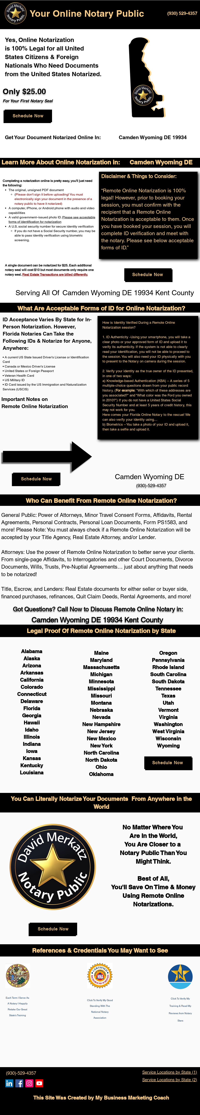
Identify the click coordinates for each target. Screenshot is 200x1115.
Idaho (31, 730)
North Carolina (101, 753)
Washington (168, 724)
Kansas (32, 758)
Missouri (101, 696)
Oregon (168, 653)
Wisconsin (168, 738)
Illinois (32, 737)
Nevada (101, 717)
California (31, 680)
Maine (101, 653)
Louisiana (31, 772)
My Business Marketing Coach (132, 1098)
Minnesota (101, 681)
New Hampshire (101, 724)
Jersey (107, 731)
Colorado (32, 687)
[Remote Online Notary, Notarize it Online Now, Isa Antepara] (9, 1083)
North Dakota (101, 760)
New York (101, 746)
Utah (168, 703)
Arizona (31, 666)
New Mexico (101, 738)
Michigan (101, 674)
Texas (168, 696)
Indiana (32, 744)
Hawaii (32, 723)
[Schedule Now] (28, 116)
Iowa (31, 751)
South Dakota (168, 681)
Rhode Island (168, 667)
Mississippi (101, 689)
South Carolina (168, 674)
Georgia (31, 715)
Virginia (168, 717)
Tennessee (168, 689)
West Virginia (168, 731)
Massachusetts (101, 667)
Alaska (31, 658)
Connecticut (31, 694)
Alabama (31, 651)
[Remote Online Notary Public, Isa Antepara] (29, 1083)
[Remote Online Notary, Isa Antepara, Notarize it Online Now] (19, 1083)
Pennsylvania (168, 660)
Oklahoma (101, 774)
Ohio (101, 767)
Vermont (168, 710)
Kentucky (31, 765)
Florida (31, 708)
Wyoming (168, 746)
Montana (101, 703)
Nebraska (101, 710)
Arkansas (31, 673)
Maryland (101, 660)
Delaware (31, 701)
